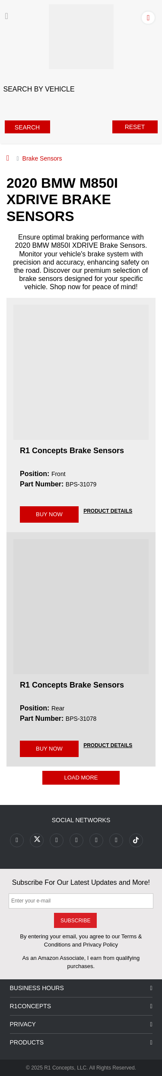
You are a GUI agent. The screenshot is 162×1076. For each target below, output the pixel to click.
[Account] (150, 17)
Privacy (81, 1024)
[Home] (8, 158)
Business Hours (81, 988)
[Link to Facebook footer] (17, 840)
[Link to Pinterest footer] (76, 840)
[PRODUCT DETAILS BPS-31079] (107, 510)
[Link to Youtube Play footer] (57, 840)
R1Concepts (81, 1006)
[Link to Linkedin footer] (116, 840)
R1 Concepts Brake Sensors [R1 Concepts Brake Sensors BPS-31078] (72, 685)
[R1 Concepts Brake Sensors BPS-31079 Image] (81, 372)
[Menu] (6, 15)
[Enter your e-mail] (81, 901)
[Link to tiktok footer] (136, 840)
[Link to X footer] (37, 840)
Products (81, 1042)
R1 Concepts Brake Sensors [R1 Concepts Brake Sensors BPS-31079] (72, 450)
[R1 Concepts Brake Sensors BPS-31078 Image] (81, 606)
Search (27, 127)
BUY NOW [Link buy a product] (49, 514)
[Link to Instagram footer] (96, 840)
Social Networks (81, 820)
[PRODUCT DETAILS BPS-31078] (107, 745)
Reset (135, 126)
